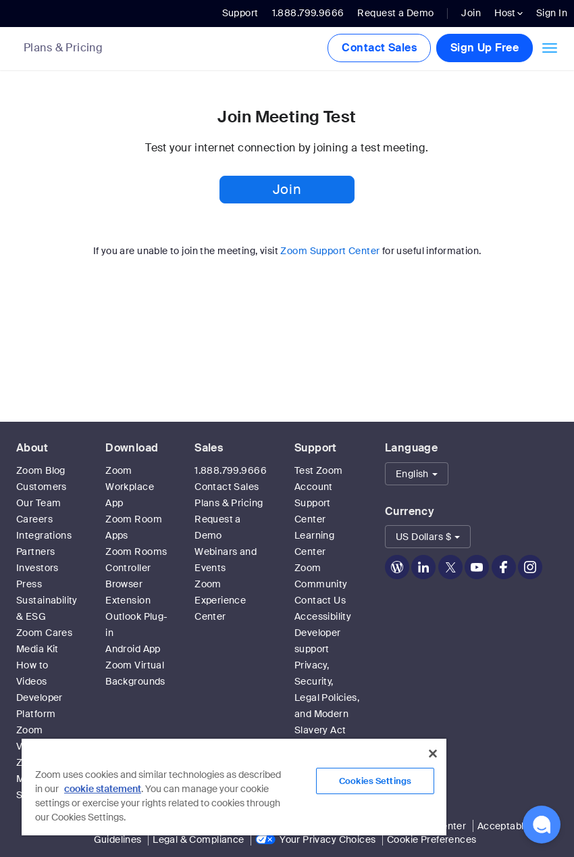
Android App (133, 649)
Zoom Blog (41, 470)
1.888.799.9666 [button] (308, 13)
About (32, 448)
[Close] (433, 754)
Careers (34, 519)
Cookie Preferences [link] (432, 839)
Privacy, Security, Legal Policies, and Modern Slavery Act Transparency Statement (326, 713)
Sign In (551, 13)
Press (29, 584)
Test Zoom (318, 470)
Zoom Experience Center (220, 600)
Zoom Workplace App (129, 486)
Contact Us (320, 600)
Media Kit (37, 649)
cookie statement (102, 789)
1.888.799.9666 (230, 470)
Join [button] (287, 189)
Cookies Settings (375, 781)
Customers (41, 487)
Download (131, 448)
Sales (208, 448)
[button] (416, 473)
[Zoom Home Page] (7, 48)
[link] (73, 49)
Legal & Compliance (198, 839)
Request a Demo (395, 13)
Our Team (38, 503)
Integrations (44, 535)
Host (508, 13)
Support (240, 13)
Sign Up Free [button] (484, 48)
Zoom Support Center (330, 251)
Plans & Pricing (63, 48)
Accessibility (322, 616)
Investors (37, 568)
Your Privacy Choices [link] (327, 839)
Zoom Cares (44, 633)
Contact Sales (379, 48)
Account (313, 487)
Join (471, 13)
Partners (35, 551)
